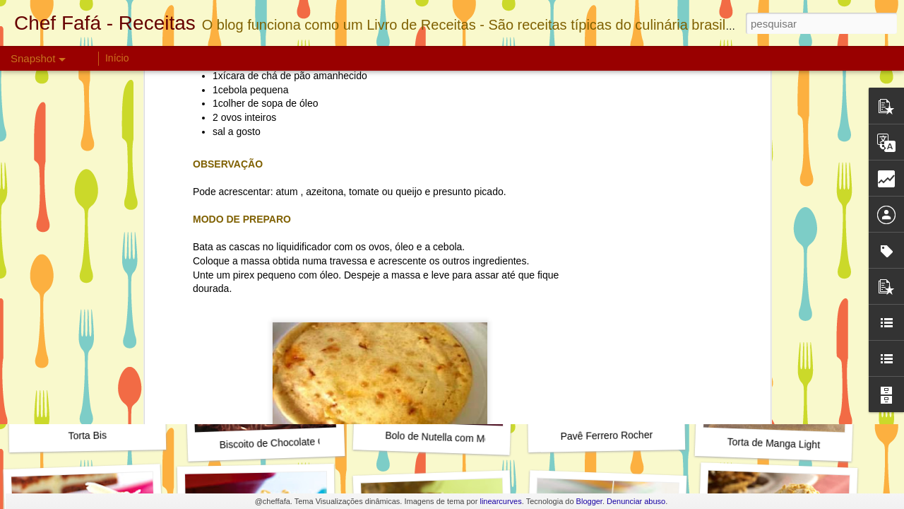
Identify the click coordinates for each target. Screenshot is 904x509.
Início (117, 58)
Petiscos (427, 166)
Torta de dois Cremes (436, 243)
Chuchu (386, 166)
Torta (541, 166)
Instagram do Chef (603, 251)
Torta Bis (87, 436)
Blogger (589, 501)
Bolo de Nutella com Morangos (453, 438)
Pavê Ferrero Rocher (606, 435)
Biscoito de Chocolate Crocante (288, 442)
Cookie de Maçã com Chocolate (797, 252)
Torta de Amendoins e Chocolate (119, 250)
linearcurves (500, 501)
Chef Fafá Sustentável (315, 166)
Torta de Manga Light (773, 443)
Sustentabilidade (488, 166)
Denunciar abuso (636, 501)
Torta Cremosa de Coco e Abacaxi (289, 252)
